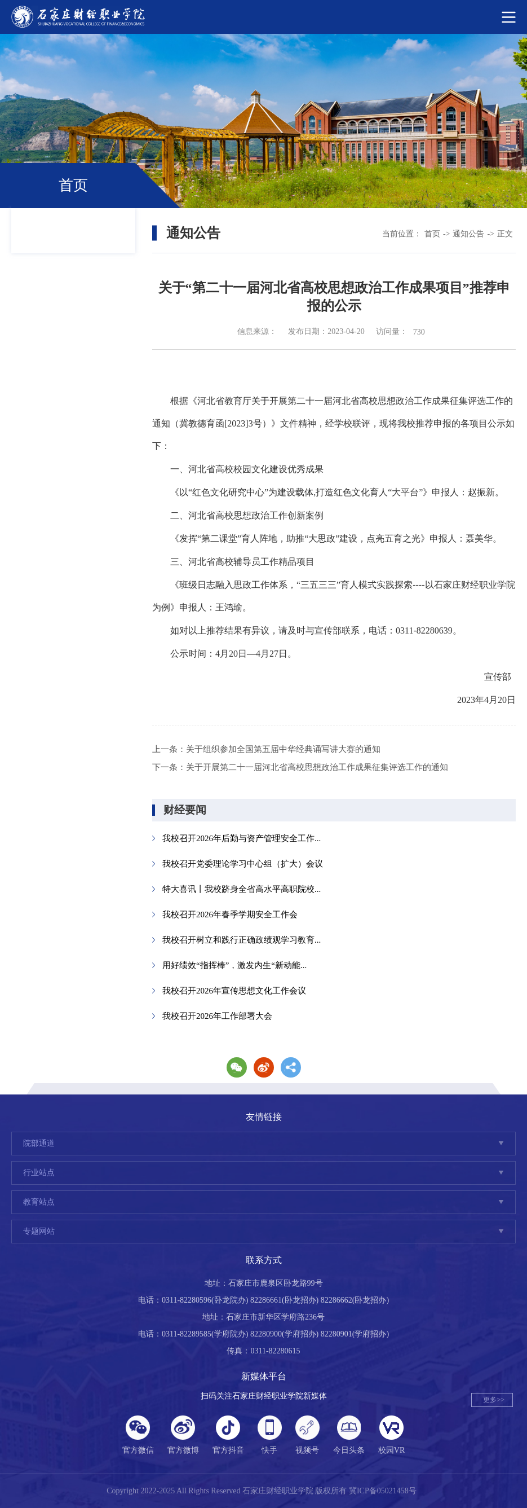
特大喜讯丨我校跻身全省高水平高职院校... (241, 889)
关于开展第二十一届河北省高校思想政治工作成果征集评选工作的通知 (317, 767)
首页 (432, 234)
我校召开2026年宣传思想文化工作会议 (234, 990)
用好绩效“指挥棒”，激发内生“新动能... (234, 965)
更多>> (493, 1400)
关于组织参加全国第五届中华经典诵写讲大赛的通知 (283, 749)
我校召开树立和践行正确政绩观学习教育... (241, 939)
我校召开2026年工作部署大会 (217, 1016)
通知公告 (468, 234)
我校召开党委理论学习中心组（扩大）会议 (242, 863)
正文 (505, 234)
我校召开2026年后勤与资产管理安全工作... (241, 838)
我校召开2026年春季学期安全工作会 (230, 914)
